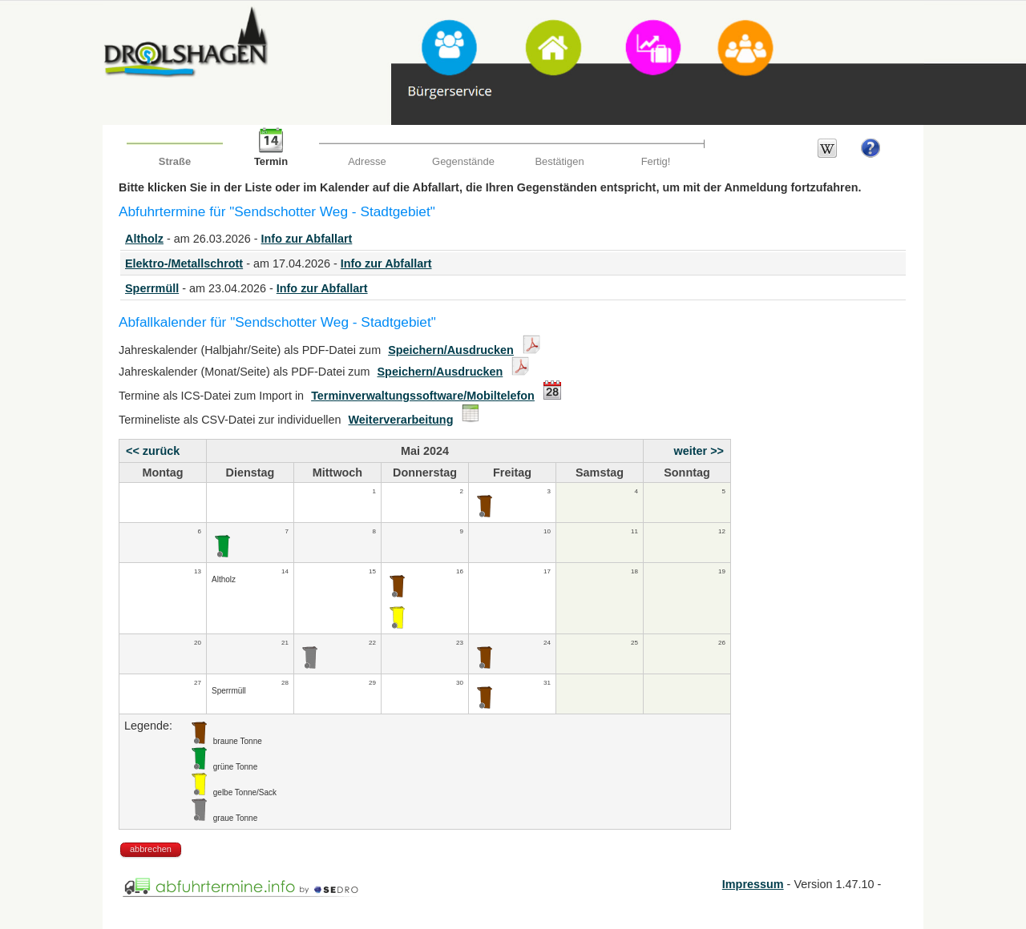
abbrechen (151, 849)
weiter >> (699, 450)
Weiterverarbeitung (401, 419)
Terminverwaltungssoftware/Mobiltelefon (423, 395)
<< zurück (153, 450)
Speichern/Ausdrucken (451, 350)
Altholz (144, 238)
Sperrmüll (152, 288)
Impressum (753, 884)
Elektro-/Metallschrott (184, 263)
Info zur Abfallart (307, 238)
